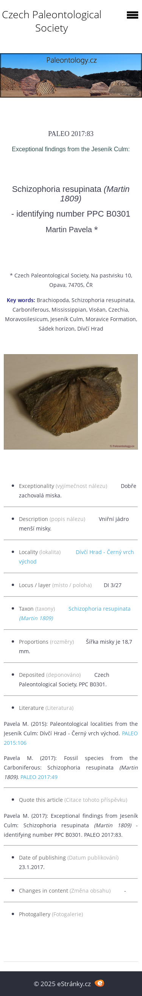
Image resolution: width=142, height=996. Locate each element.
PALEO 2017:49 (39, 777)
